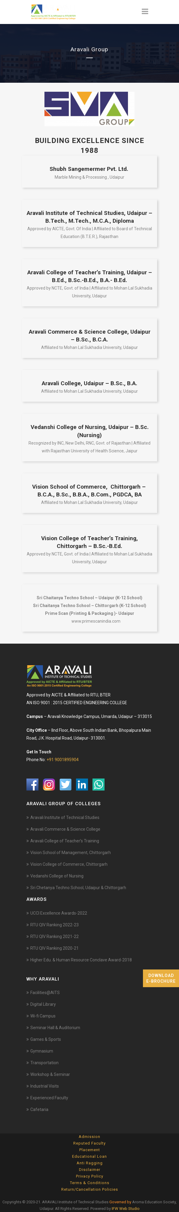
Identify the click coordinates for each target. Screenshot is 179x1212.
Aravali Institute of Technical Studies (64, 817)
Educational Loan (89, 1156)
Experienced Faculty (49, 1097)
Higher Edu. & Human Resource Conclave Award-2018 (81, 959)
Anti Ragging (90, 1163)
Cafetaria (39, 1109)
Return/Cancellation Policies (89, 1189)
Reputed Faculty (89, 1143)
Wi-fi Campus (43, 1016)
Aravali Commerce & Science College (65, 829)
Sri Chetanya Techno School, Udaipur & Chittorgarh (78, 887)
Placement (89, 1150)
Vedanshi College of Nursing (56, 876)
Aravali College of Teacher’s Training (64, 840)
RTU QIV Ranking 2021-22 (54, 936)
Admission (89, 1136)
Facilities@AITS (45, 992)
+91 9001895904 (63, 759)
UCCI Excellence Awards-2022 (58, 913)
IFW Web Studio (126, 1208)
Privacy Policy (89, 1176)
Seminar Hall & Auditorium (55, 1027)
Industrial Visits (44, 1086)
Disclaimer (89, 1169)
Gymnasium (41, 1051)
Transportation (44, 1062)
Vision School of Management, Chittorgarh (70, 852)
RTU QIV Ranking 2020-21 (54, 948)
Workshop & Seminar (50, 1074)
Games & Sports (45, 1039)
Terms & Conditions (89, 1183)
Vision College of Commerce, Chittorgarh (69, 864)
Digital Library (43, 1004)
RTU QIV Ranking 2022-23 (54, 924)
